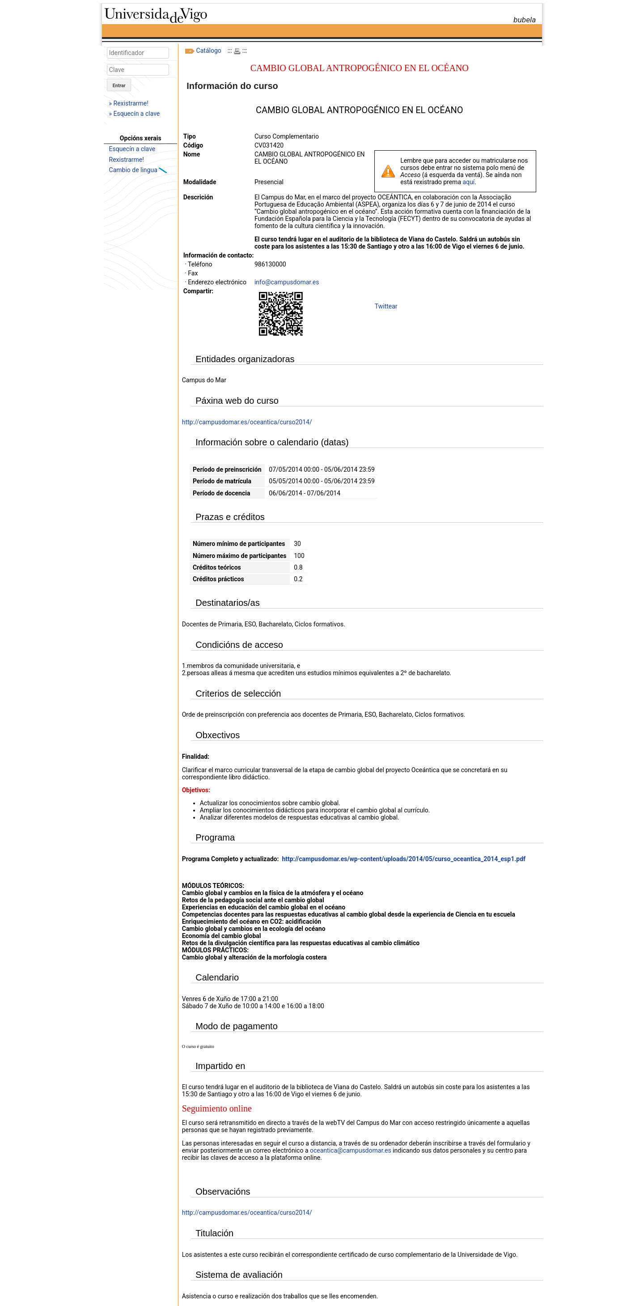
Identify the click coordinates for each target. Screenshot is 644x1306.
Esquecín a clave (132, 148)
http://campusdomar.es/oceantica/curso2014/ (247, 422)
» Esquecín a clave (134, 113)
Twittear (386, 306)
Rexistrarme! (126, 159)
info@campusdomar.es (286, 282)
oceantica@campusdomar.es (350, 1150)
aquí (468, 182)
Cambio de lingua (134, 169)
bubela (524, 19)
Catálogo (208, 50)
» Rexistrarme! (128, 103)
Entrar (119, 86)
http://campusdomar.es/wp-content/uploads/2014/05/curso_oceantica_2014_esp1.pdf (403, 858)
